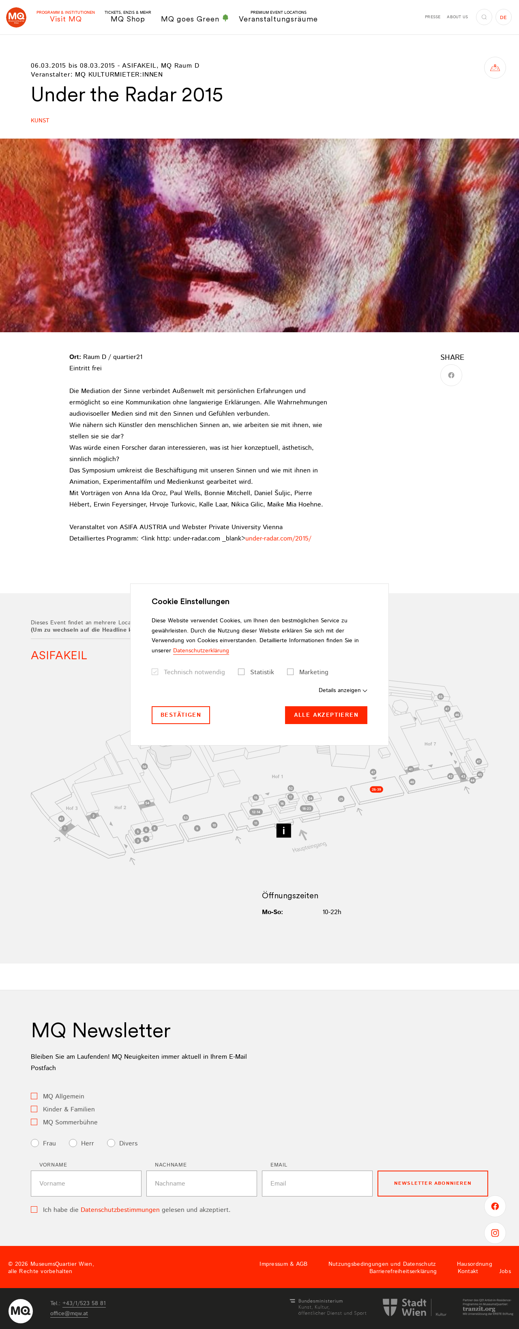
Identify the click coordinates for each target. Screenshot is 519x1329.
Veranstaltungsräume (278, 17)
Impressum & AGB (283, 1264)
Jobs (505, 1271)
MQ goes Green (195, 18)
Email (278, 1165)
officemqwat (69, 1314)
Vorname (53, 1165)
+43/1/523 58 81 (84, 1303)
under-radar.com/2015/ (278, 538)
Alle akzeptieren (326, 715)
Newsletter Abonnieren (433, 1183)
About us (457, 17)
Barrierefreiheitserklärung (403, 1271)
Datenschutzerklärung (201, 651)
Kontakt (468, 1271)
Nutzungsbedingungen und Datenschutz (382, 1264)
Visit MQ (65, 17)
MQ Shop (128, 17)
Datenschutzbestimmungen (120, 1210)
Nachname (171, 1165)
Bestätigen (181, 715)
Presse (432, 17)
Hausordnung (474, 1264)
